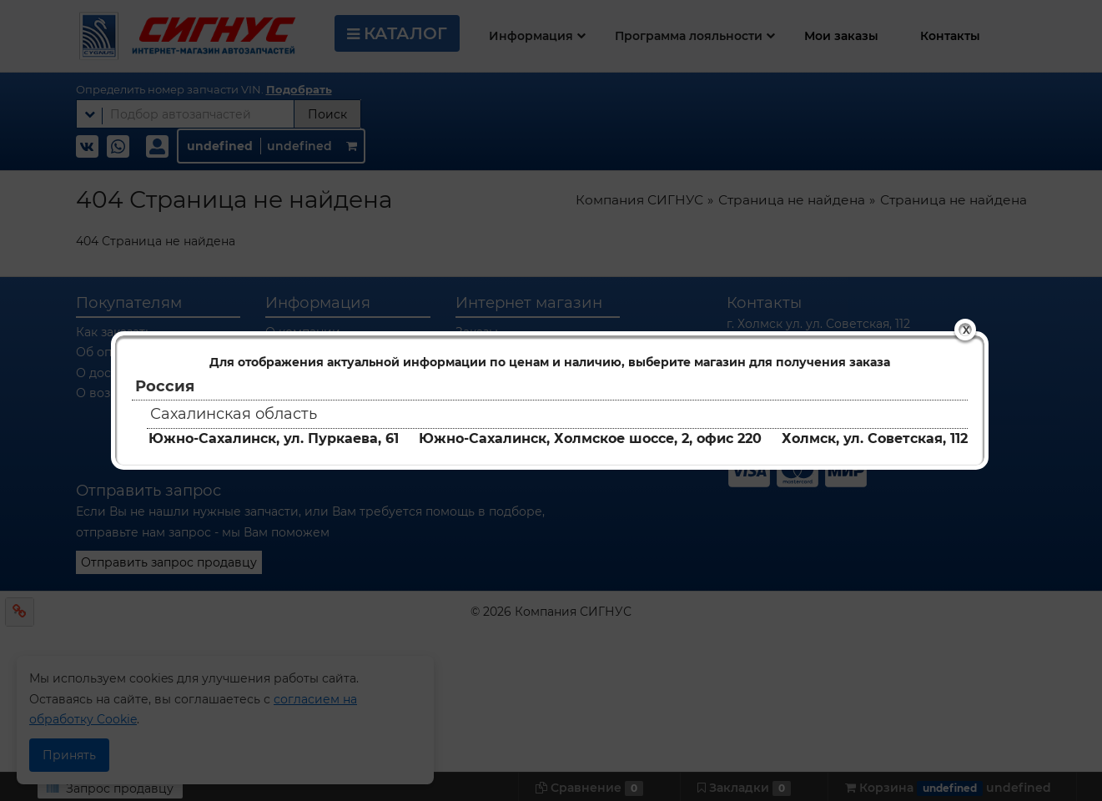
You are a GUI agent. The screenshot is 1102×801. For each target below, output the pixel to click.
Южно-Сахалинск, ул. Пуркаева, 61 (273, 438)
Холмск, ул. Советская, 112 (875, 438)
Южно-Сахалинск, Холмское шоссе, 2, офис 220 (590, 438)
